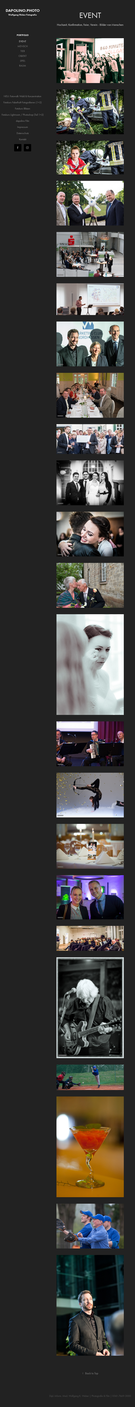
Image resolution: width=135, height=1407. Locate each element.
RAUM (22, 65)
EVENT (22, 41)
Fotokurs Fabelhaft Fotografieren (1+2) (22, 102)
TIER (22, 51)
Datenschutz (23, 133)
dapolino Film (22, 120)
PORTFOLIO (23, 35)
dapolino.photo (23, 10)
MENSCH (23, 46)
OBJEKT (22, 55)
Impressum (22, 127)
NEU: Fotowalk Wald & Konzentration (22, 96)
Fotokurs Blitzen (22, 108)
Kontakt (22, 139)
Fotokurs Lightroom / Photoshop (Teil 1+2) (23, 114)
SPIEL (22, 60)
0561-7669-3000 (121, 1395)
